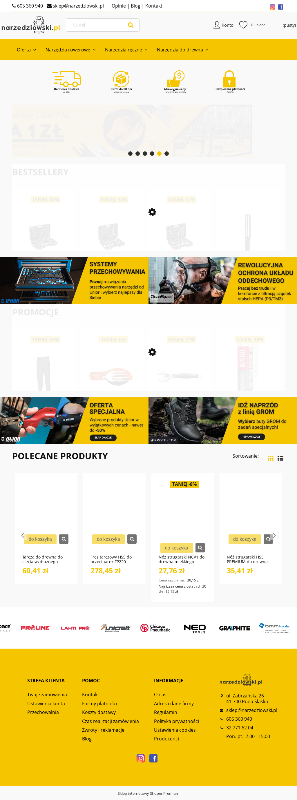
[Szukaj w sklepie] (107, 26)
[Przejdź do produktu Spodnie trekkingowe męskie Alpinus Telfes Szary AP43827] (43, 386)
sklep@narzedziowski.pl (78, 6)
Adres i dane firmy (174, 706)
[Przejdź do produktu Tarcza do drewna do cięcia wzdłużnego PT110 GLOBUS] (46, 519)
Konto (216, 27)
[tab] (130, 156)
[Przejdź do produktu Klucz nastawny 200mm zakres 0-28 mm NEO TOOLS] (180, 386)
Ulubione (241, 27)
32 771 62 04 (239, 730)
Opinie (118, 6)
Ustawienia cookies (175, 732)
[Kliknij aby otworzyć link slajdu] (145, 133)
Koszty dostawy (99, 715)
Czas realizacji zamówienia (110, 723)
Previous (22, 538)
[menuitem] (26, 52)
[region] (148, 133)
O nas (160, 697)
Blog (135, 6)
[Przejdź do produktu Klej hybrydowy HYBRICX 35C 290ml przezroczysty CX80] (248, 386)
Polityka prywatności (176, 723)
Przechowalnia (43, 715)
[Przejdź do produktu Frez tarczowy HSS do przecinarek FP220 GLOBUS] (114, 519)
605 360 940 (29, 6)
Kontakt (153, 6)
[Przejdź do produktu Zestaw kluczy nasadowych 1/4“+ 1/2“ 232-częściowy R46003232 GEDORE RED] (111, 247)
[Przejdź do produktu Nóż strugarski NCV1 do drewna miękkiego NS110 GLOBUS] (183, 519)
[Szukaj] (131, 26)
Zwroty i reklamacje (103, 732)
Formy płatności (99, 706)
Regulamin (165, 715)
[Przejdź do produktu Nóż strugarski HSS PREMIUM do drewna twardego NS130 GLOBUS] (251, 519)
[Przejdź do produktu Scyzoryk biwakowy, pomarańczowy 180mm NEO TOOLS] (111, 386)
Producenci (166, 741)
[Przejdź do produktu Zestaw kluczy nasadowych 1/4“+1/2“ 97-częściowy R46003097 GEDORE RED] (180, 247)
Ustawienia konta (46, 706)
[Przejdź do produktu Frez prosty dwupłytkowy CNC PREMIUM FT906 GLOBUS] (248, 247)
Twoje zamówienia (47, 697)
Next (274, 538)
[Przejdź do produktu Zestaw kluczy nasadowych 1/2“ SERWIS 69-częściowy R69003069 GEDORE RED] (43, 247)
